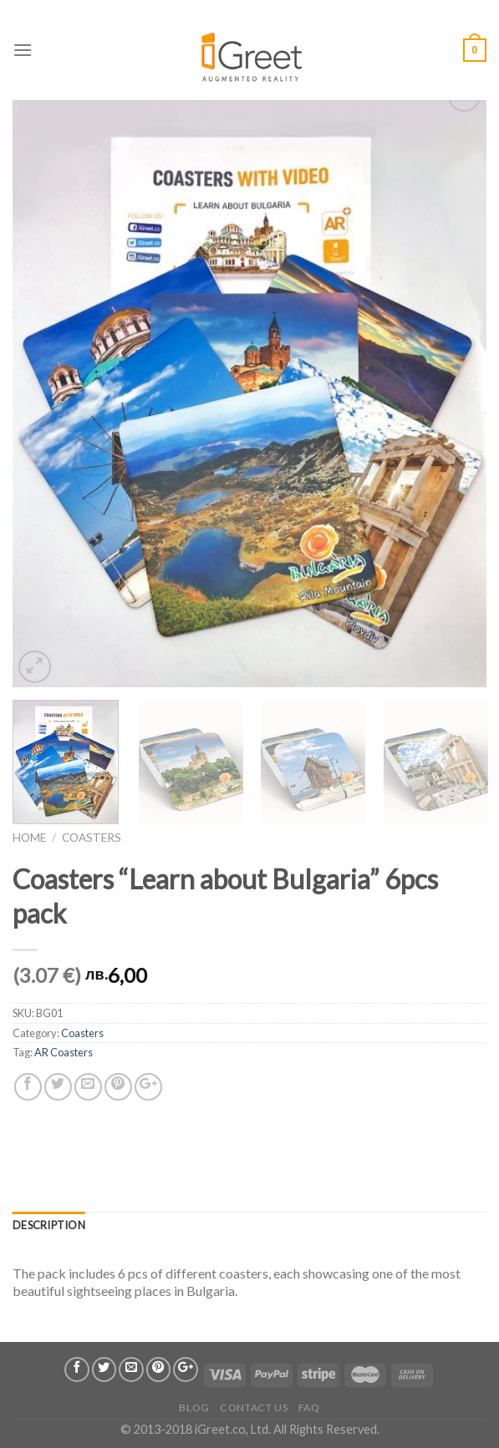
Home (29, 837)
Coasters (91, 837)
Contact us (254, 1407)
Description (49, 1225)
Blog (194, 1407)
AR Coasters (63, 1052)
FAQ (309, 1407)
